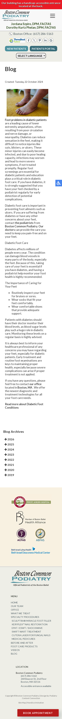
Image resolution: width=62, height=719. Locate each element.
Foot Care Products (24, 646)
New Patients (16, 48)
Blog (14, 653)
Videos (15, 650)
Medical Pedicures (23, 638)
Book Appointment (38, 712)
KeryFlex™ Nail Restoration (29, 624)
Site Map (22, 702)
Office (15, 609)
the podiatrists (24, 223)
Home (14, 602)
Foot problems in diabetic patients (26, 120)
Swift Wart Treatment (26, 631)
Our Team (17, 606)
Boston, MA (25, 387)
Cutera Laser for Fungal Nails (31, 635)
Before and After (22, 642)
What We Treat (20, 613)
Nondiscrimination (35, 702)
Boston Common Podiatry (21, 226)
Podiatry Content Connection (39, 696)
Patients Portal (43, 48)
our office (35, 384)
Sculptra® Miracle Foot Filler (31, 620)
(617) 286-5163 (43, 34)
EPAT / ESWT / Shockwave (27, 628)
